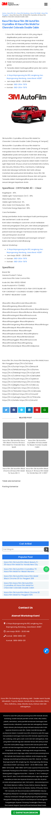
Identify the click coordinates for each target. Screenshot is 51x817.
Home (4, 13)
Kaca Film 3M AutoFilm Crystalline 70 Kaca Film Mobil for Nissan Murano (20, 570)
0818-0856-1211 (19, 636)
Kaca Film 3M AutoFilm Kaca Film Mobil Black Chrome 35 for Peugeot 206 (21, 577)
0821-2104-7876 (20, 84)
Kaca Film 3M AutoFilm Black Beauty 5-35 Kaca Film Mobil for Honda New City (21, 563)
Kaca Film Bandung (23, 13)
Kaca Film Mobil (35, 13)
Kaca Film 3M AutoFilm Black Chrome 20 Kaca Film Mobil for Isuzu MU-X (14, 471)
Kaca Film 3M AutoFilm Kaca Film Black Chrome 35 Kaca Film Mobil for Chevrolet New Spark (14, 443)
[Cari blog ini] (23, 549)
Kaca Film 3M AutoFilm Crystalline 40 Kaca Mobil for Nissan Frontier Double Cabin (37, 443)
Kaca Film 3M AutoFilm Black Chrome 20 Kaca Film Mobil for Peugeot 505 (22, 593)
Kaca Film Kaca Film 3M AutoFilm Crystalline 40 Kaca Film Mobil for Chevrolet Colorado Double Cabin (20, 24)
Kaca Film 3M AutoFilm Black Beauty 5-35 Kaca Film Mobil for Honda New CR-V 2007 (37, 471)
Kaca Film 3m (11, 13)
